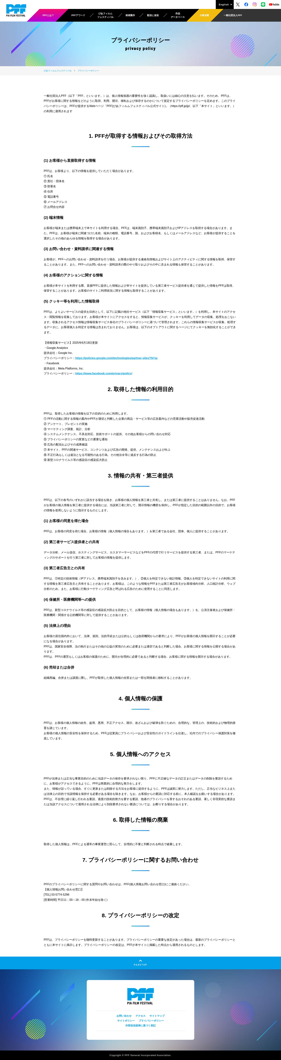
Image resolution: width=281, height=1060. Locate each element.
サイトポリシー (126, 1020)
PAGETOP (140, 964)
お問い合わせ (124, 1015)
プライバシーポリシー (151, 1020)
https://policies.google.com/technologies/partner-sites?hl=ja (116, 358)
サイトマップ (157, 1015)
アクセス (140, 1015)
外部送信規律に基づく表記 (140, 1025)
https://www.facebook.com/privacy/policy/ (103, 373)
